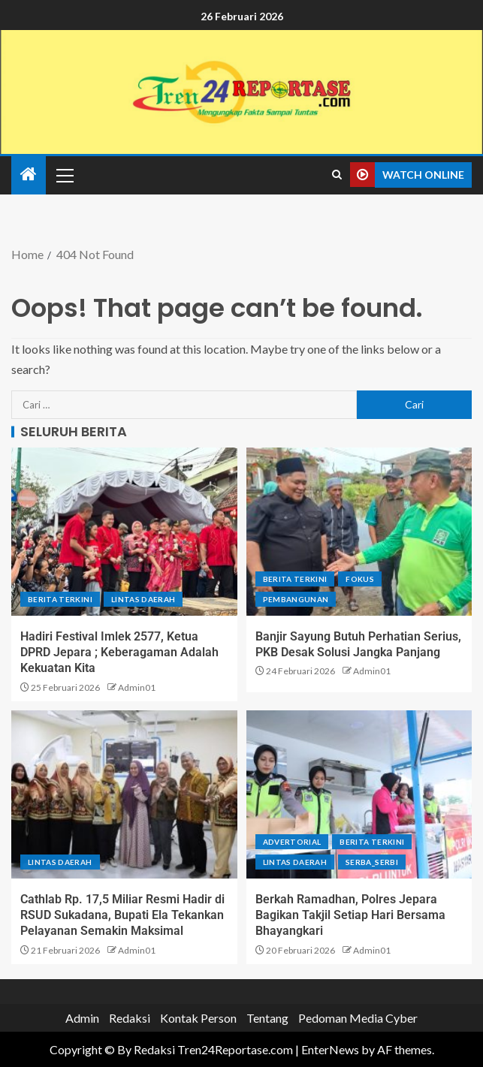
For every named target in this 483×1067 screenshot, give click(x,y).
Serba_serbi (372, 862)
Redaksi (129, 1018)
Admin (82, 1018)
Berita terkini (60, 599)
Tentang (267, 1018)
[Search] (337, 175)
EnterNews (330, 1049)
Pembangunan (296, 599)
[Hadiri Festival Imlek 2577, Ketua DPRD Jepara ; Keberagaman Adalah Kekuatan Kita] (124, 532)
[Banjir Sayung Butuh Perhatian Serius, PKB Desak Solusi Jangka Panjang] (359, 532)
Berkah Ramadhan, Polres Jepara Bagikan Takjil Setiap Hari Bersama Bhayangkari (350, 915)
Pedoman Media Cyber (358, 1018)
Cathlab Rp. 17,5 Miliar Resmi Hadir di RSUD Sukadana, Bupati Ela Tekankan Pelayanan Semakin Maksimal (122, 915)
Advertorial (292, 841)
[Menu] (64, 175)
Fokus (360, 578)
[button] (64, 175)
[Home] (28, 174)
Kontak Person (198, 1018)
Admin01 (136, 687)
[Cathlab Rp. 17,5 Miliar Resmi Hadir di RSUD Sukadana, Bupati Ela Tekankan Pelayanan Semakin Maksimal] (124, 794)
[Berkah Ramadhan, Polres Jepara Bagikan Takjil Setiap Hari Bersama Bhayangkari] (359, 794)
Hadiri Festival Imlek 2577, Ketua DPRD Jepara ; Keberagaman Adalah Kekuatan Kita (119, 652)
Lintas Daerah (143, 599)
